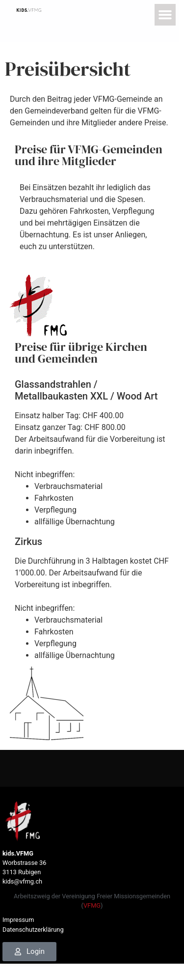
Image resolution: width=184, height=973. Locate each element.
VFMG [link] (92, 905)
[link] (29, 10)
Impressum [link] (18, 919)
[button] (166, 15)
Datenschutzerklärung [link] (33, 929)
